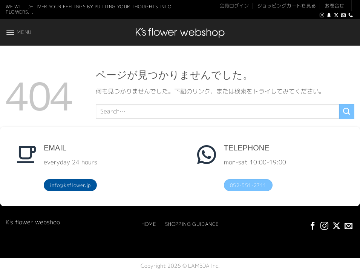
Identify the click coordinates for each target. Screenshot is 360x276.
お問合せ (334, 5)
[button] (19, 32)
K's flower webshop (33, 222)
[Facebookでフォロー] (313, 226)
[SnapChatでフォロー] (329, 15)
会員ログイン (234, 5)
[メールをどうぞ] (343, 15)
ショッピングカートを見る (286, 5)
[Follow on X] (336, 15)
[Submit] (346, 111)
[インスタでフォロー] (322, 15)
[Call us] (350, 15)
